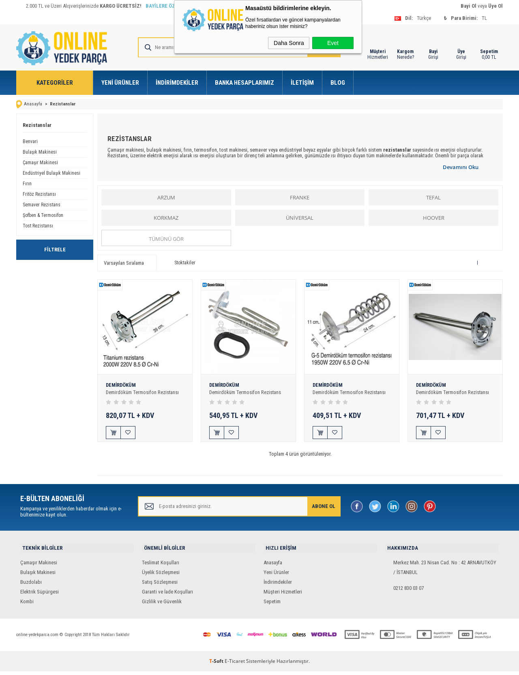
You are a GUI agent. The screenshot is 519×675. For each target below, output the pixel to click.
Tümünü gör (166, 238)
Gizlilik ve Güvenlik (162, 605)
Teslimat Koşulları (160, 566)
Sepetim (272, 605)
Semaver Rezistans (41, 204)
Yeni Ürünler (120, 82)
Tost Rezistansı (38, 225)
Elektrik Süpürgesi (39, 595)
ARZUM (166, 197)
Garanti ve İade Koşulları (167, 595)
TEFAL (433, 197)
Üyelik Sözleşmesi (161, 576)
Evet (333, 43)
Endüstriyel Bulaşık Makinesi (51, 173)
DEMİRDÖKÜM (121, 385)
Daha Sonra (289, 43)
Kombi (27, 605)
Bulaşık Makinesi (40, 151)
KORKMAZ (166, 217)
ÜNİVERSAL (299, 217)
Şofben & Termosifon (43, 215)
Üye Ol (495, 6)
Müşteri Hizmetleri (283, 595)
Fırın (27, 183)
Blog (337, 82)
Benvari (30, 141)
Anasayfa (273, 566)
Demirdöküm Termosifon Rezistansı (143, 392)
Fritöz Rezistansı (39, 194)
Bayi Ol (468, 6)
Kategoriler (54, 82)
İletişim (302, 82)
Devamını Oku (460, 166)
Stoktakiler (180, 262)
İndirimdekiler (177, 82)
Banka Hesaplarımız (244, 82)
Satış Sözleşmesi (160, 586)
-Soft (217, 664)
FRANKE (299, 197)
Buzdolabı (31, 586)
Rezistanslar (37, 125)
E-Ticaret (235, 664)
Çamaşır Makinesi (40, 162)
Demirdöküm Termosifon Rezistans (245, 392)
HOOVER (433, 217)
